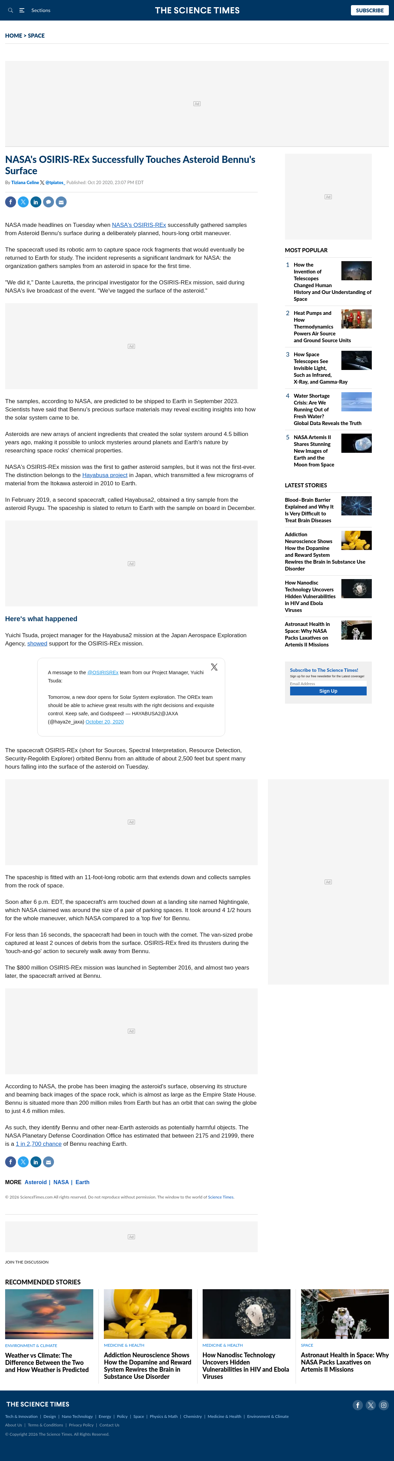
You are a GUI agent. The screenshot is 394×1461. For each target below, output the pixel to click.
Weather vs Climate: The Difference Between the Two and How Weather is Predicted (47, 1362)
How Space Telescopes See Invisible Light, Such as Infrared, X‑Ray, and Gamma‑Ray (321, 368)
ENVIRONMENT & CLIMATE (31, 1345)
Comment (48, 201)
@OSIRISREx (103, 672)
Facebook (10, 201)
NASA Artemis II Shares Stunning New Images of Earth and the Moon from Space (314, 450)
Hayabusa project (104, 475)
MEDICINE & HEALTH (124, 1345)
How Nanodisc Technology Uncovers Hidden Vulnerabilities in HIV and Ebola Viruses (310, 596)
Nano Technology (77, 1416)
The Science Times (197, 10)
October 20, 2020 (105, 722)
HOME (13, 35)
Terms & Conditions (45, 1424)
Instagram (384, 1405)
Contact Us (109, 1424)
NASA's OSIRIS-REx (139, 225)
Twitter (23, 201)
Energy (105, 1416)
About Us (13, 1424)
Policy (122, 1416)
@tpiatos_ (55, 182)
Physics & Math (164, 1416)
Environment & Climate (268, 1416)
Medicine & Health (224, 1416)
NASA (61, 1182)
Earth (83, 1182)
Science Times (220, 1197)
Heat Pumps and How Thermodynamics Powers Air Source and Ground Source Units (322, 326)
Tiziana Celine (25, 182)
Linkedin (35, 201)
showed (37, 643)
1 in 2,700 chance (39, 1144)
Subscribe (370, 10)
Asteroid (36, 1182)
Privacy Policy (81, 1424)
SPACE (36, 35)
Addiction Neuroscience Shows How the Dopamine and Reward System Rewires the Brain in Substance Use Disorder (147, 1365)
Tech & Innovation (21, 1416)
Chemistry (193, 1416)
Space (139, 1416)
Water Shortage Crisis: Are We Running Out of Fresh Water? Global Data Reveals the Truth (328, 409)
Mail (61, 201)
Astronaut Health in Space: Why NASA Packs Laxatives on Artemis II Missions (345, 1362)
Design (49, 1416)
